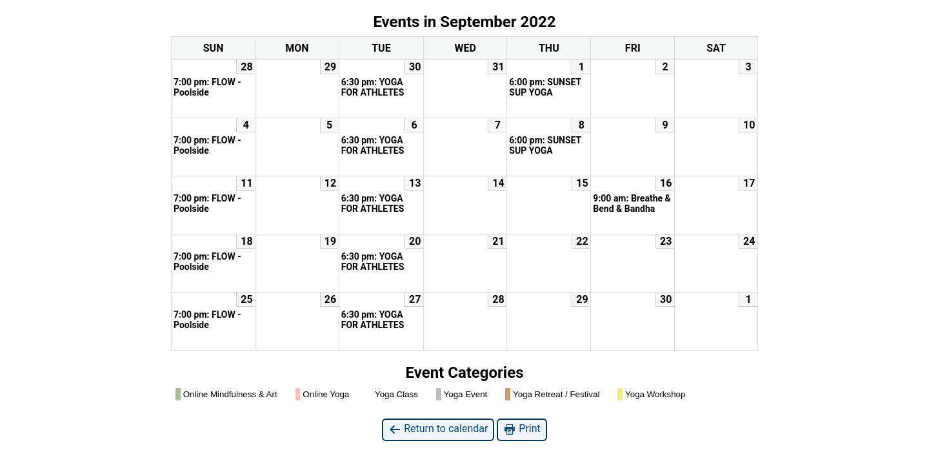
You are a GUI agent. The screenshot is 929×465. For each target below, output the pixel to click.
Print (521, 429)
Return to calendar (438, 429)
